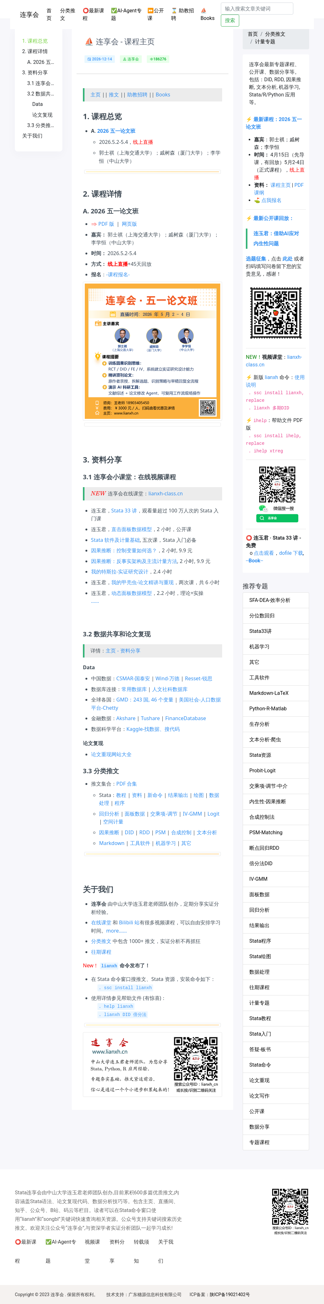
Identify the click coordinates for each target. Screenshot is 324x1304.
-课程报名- (118, 274)
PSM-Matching (266, 833)
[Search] (257, 9)
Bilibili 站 (129, 922)
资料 (137, 795)
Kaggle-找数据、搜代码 (153, 728)
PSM (160, 832)
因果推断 (109, 832)
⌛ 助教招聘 (182, 14)
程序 (120, 802)
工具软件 (140, 843)
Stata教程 (260, 1018)
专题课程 (259, 1142)
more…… (116, 930)
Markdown (111, 843)
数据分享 (259, 1127)
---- (254, 561)
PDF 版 (106, 223)
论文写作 (259, 1096)
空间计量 (113, 821)
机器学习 (166, 843)
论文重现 (259, 1080)
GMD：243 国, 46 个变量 (144, 699)
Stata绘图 (260, 956)
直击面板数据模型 (131, 529)
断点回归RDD (264, 848)
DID (129, 832)
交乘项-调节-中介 (268, 786)
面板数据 (135, 813)
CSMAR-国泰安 (133, 678)
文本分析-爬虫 (265, 740)
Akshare (126, 718)
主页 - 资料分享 (123, 650)
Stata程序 (260, 941)
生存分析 (259, 724)
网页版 (129, 223)
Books (163, 94)
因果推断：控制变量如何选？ (124, 550)
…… (95, 600)
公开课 (257, 1111)
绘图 (199, 795)
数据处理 (259, 972)
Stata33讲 (260, 631)
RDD (144, 832)
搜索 (230, 20)
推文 (114, 94)
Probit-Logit (262, 771)
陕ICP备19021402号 (230, 1294)
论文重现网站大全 (111, 754)
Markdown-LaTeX (269, 693)
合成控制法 (262, 817)
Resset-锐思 (198, 678)
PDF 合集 (126, 783)
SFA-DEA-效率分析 (269, 600)
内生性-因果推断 (267, 802)
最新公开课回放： (273, 218)
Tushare (150, 718)
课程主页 (281, 185)
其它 (186, 843)
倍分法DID (260, 863)
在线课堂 (101, 922)
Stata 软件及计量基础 (115, 539)
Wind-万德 (167, 678)
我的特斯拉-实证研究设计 (119, 571)
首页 (52, 14)
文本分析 (207, 832)
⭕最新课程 (93, 14)
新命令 (155, 795)
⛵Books (208, 14)
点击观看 (264, 553)
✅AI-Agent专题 (126, 14)
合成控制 (181, 832)
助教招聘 (137, 94)
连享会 (29, 14)
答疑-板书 (260, 1049)
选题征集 (256, 259)
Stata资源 (260, 755)
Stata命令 (260, 1065)
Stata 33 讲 (124, 510)
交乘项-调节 (163, 813)
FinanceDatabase (185, 718)
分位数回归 (262, 616)
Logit (214, 813)
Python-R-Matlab (268, 709)
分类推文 (67, 14)
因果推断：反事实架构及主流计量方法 (134, 561)
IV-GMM (192, 813)
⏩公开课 (155, 14)
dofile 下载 (291, 553)
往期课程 (101, 951)
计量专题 (265, 42)
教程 (121, 795)
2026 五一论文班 (116, 130)
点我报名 (271, 200)
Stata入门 (260, 1034)
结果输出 (178, 795)
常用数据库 (134, 689)
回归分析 (109, 813)
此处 (288, 259)
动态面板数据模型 (131, 593)
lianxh (271, 377)
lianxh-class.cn (165, 493)
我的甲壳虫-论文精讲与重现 (142, 582)
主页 (95, 94)
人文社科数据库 (170, 689)
